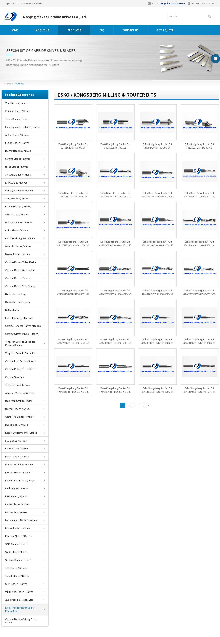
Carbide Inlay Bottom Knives (20, 361)
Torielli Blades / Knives (17, 576)
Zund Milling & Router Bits (19, 599)
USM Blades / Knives (16, 583)
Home (14, 30)
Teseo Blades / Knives (17, 119)
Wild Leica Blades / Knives (19, 591)
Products (74, 30)
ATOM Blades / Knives (17, 135)
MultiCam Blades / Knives (18, 222)
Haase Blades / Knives (17, 456)
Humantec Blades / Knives (19, 464)
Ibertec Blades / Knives (17, 472)
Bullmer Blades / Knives (18, 408)
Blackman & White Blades (18, 400)
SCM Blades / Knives (16, 544)
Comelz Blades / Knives (18, 111)
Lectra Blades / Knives (17, 504)
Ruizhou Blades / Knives (18, 150)
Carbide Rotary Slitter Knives (21, 369)
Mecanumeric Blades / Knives (21, 520)
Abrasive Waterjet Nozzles (19, 393)
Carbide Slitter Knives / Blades (21, 333)
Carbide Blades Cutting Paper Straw (21, 620)
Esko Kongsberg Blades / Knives (22, 127)
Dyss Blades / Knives (16, 424)
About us (42, 30)
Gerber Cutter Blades (16, 448)
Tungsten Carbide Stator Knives (22, 353)
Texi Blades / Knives (16, 568)
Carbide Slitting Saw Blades (20, 238)
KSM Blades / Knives (16, 496)
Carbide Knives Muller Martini (20, 262)
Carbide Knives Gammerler (19, 270)
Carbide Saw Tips (14, 377)
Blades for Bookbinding (18, 302)
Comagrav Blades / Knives (19, 190)
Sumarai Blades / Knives (18, 560)
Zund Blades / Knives (16, 103)
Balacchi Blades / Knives (18, 246)
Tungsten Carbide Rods (17, 385)
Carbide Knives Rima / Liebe (20, 286)
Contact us (131, 30)
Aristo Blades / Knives (17, 198)
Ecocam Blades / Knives (18, 206)
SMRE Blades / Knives (16, 552)
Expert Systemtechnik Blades (21, 432)
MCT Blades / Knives (16, 512)
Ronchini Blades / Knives (18, 536)
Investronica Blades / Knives (20, 480)
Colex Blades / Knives (16, 230)
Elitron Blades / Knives (17, 142)
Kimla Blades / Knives (16, 488)
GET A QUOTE (165, 30)
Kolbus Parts (12, 310)
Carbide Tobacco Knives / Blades (23, 325)
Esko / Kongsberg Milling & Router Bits (19, 609)
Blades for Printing (15, 294)
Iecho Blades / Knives (16, 166)
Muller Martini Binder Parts (19, 317)
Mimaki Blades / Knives (17, 528)
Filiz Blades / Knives (16, 440)
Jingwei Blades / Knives (18, 174)
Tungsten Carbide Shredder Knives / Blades (20, 343)
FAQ (101, 30)
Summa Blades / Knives (17, 158)
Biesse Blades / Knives (17, 254)
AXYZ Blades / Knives (16, 214)
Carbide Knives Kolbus (17, 278)
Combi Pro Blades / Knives (19, 416)
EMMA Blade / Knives (16, 182)
